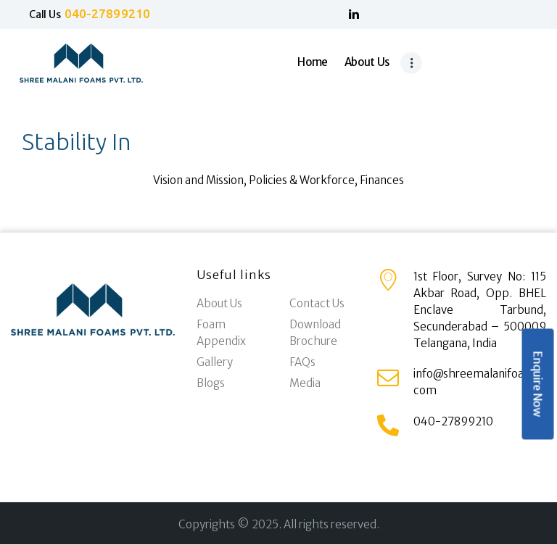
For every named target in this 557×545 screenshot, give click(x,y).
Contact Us (316, 303)
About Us (219, 303)
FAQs (302, 362)
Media (305, 383)
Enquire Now (537, 384)
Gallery (215, 362)
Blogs (211, 383)
